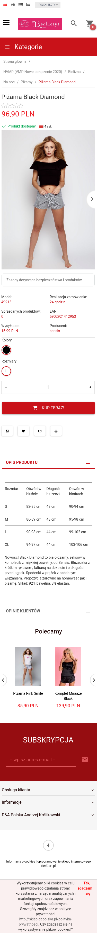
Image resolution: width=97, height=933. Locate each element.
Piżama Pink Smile (28, 693)
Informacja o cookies (20, 861)
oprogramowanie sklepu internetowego (64, 861)
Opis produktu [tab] (22, 462)
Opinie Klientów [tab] (23, 611)
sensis (55, 331)
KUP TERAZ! (48, 408)
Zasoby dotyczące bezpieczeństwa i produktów (44, 280)
